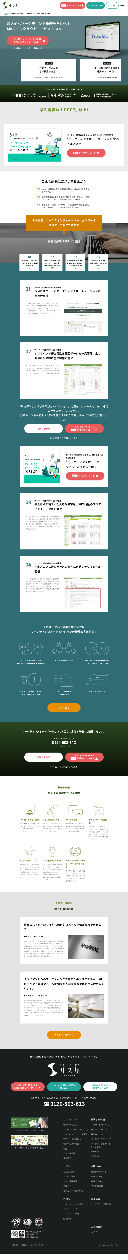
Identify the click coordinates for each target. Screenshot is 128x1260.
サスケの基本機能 (71, 1160)
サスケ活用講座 (70, 1198)
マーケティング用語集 (101, 1221)
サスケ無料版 (69, 1170)
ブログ (66, 1202)
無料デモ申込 (97, 1198)
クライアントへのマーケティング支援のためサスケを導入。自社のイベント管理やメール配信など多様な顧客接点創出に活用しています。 (64, 1000)
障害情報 (67, 1235)
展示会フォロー (98, 1151)
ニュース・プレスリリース (75, 1221)
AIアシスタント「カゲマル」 (75, 1146)
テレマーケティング (100, 1146)
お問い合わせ (97, 1193)
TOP (6, 13)
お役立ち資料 (69, 1188)
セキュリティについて (73, 1207)
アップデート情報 (71, 1230)
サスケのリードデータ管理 (75, 1151)
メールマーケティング (101, 1156)
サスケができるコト (72, 1141)
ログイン (95, 1249)
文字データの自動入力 (73, 1156)
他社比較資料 (97, 1202)
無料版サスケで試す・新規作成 (28, 48)
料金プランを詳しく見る (65, 455)
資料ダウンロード (99, 1188)
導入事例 (67, 1175)
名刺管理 (95, 1168)
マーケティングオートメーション (101, 1162)
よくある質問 (69, 1193)
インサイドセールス (100, 1141)
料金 (65, 1165)
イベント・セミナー (72, 1225)
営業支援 (95, 1173)
